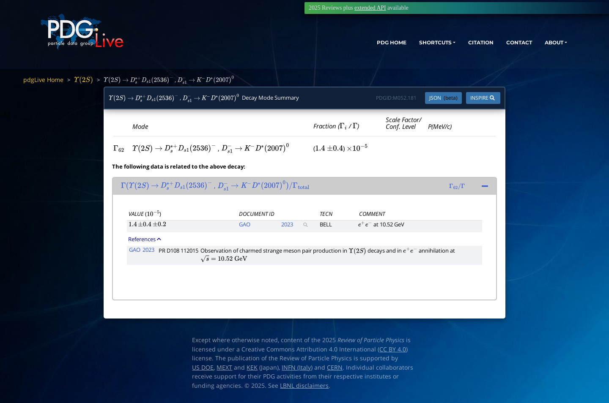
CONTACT (503, 45)
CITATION (459, 45)
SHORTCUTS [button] (405, 45)
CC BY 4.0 (392, 349)
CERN (335, 367)
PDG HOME (353, 45)
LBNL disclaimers (304, 385)
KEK (252, 367)
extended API (370, 8)
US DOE (203, 367)
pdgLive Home (43, 80)
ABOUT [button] (543, 45)
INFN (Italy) (297, 367)
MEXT (224, 367)
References (144, 239)
